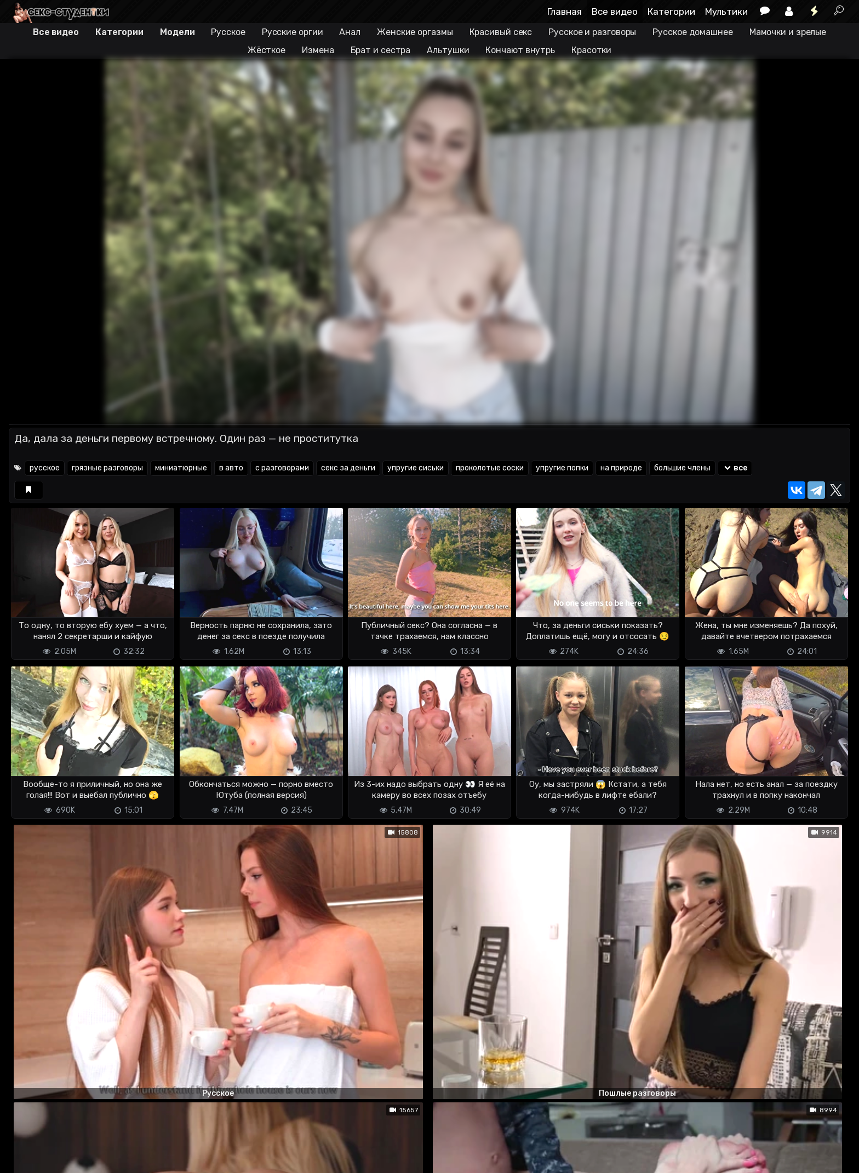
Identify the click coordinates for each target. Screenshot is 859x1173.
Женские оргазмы (415, 32)
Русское (228, 32)
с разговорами (282, 468)
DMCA (26, 1158)
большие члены (682, 468)
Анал (349, 32)
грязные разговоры (107, 468)
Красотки (591, 50)
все (735, 468)
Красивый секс (500, 32)
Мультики (726, 11)
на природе (621, 468)
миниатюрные (181, 468)
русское (45, 468)
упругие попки (562, 468)
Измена (318, 50)
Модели (177, 32)
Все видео (615, 11)
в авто (231, 468)
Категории (671, 11)
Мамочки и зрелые (787, 32)
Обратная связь (123, 1158)
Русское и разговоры (592, 32)
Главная (564, 11)
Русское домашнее (692, 32)
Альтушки (448, 50)
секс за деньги (348, 468)
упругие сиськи (415, 468)
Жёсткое (266, 50)
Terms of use (65, 1158)
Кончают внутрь (520, 50)
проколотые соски (490, 468)
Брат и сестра (381, 50)
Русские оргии (292, 32)
